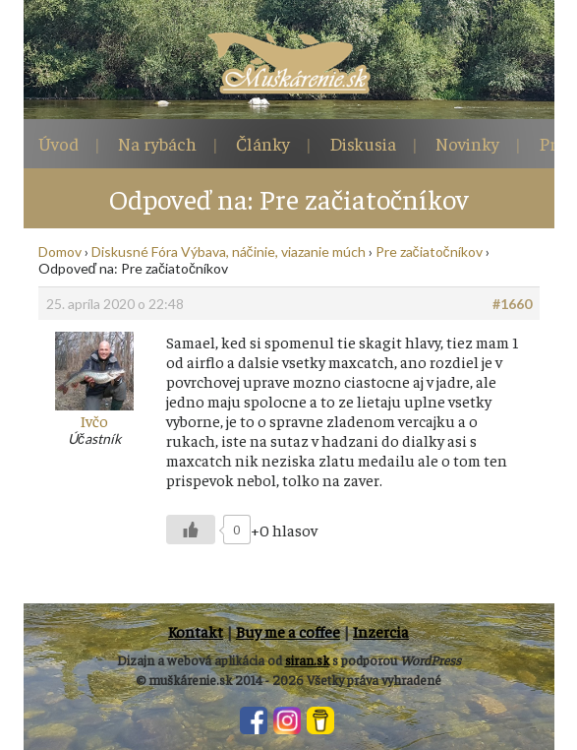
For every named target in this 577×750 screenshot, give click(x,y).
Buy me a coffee (288, 631)
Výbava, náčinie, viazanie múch (273, 251)
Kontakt (195, 631)
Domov (60, 251)
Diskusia (362, 143)
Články (263, 143)
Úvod (58, 143)
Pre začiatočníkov (429, 251)
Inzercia (381, 631)
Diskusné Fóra (134, 251)
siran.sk (307, 660)
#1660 (512, 303)
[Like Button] (190, 529)
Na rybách (157, 143)
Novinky (467, 143)
